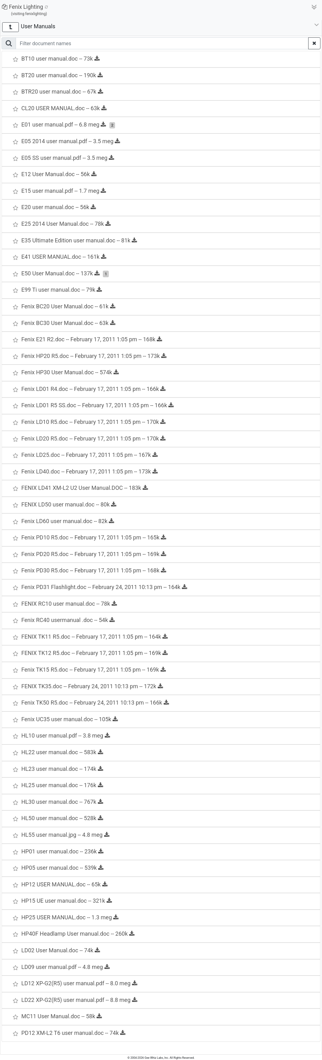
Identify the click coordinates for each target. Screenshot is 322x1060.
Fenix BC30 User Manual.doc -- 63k (68, 323)
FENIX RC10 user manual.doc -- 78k (69, 603)
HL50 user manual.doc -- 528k (62, 818)
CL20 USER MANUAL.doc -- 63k (64, 108)
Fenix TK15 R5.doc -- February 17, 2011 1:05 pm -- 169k (93, 669)
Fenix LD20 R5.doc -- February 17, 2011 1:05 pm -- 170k (93, 438)
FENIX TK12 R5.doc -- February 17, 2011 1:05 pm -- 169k (94, 653)
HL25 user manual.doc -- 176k (62, 785)
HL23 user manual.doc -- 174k (62, 768)
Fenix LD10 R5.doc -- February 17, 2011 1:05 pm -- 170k (93, 422)
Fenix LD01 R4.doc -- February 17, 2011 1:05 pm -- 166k (93, 389)
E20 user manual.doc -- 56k (58, 207)
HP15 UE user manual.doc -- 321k (66, 900)
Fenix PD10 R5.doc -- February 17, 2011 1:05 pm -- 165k (93, 537)
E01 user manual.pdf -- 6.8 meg (63, 124)
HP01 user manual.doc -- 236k (62, 851)
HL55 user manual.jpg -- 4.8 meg (65, 834)
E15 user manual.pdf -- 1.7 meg (63, 190)
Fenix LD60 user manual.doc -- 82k (67, 521)
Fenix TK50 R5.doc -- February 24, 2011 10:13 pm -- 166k (95, 702)
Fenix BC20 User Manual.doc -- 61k (68, 306)
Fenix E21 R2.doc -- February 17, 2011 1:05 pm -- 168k (91, 339)
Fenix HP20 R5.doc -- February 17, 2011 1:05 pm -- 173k (93, 356)
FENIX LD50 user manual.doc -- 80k (68, 504)
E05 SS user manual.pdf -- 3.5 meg (67, 157)
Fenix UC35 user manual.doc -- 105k (69, 719)
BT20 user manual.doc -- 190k (62, 75)
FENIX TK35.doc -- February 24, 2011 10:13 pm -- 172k (92, 686)
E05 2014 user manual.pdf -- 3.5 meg (70, 141)
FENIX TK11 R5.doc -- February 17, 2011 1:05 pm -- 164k (94, 636)
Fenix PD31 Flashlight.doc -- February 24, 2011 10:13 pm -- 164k (104, 587)
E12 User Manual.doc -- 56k (59, 174)
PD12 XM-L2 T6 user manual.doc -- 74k (73, 1033)
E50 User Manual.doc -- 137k (60, 273)
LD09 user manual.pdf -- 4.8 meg (65, 967)
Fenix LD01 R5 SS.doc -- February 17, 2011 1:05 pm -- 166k (97, 405)
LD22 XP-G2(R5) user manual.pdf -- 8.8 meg (79, 1000)
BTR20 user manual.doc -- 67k (62, 91)
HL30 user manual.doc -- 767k (62, 801)
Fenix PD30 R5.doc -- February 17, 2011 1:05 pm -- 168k (93, 570)
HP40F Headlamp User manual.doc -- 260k (78, 933)
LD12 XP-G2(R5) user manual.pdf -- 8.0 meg (79, 983)
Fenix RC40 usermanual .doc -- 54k (68, 620)
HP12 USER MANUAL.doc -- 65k (64, 884)
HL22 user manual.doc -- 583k (62, 752)
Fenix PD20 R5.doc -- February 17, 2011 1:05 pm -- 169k (93, 554)
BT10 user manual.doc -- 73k (60, 58)
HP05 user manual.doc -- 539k (62, 867)
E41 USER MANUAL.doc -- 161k (63, 256)
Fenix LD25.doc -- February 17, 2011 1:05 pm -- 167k (89, 455)
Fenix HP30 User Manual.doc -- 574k (70, 372)
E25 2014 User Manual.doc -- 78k (66, 223)
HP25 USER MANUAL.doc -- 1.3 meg (70, 917)
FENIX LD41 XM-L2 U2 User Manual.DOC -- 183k (84, 487)
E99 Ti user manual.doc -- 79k (61, 289)
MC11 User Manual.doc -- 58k (61, 1016)
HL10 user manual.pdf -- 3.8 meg (65, 735)
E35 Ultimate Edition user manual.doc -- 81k (79, 240)
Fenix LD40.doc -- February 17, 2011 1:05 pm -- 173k (89, 471)
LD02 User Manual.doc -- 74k (60, 950)
